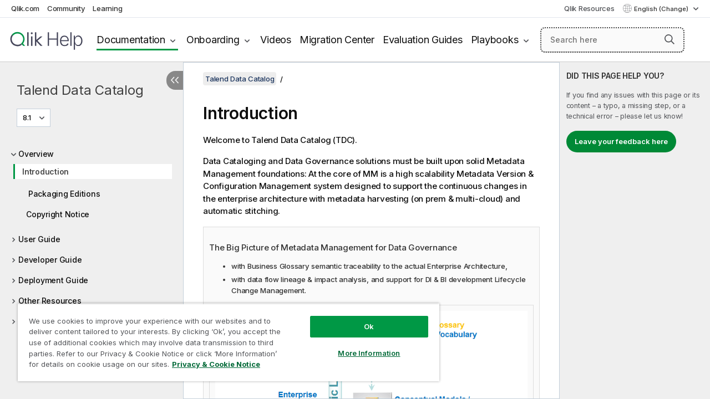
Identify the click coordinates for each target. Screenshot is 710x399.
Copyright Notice (57, 214)
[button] (669, 39)
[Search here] (612, 40)
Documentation (131, 39)
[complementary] (635, 230)
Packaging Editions (64, 193)
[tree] (91, 245)
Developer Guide (50, 259)
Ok (361, 318)
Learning (107, 8)
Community (66, 8)
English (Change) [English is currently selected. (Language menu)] (662, 9)
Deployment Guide (53, 280)
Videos (275, 39)
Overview (36, 153)
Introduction (45, 171)
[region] (223, 338)
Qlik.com (25, 8)
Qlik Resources (589, 8)
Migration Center (337, 39)
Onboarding (213, 39)
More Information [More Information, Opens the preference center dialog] (360, 344)
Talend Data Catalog (80, 90)
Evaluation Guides (423, 39)
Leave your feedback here (621, 141)
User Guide (39, 239)
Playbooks (495, 39)
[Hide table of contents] (174, 80)
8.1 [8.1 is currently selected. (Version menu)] (28, 117)
